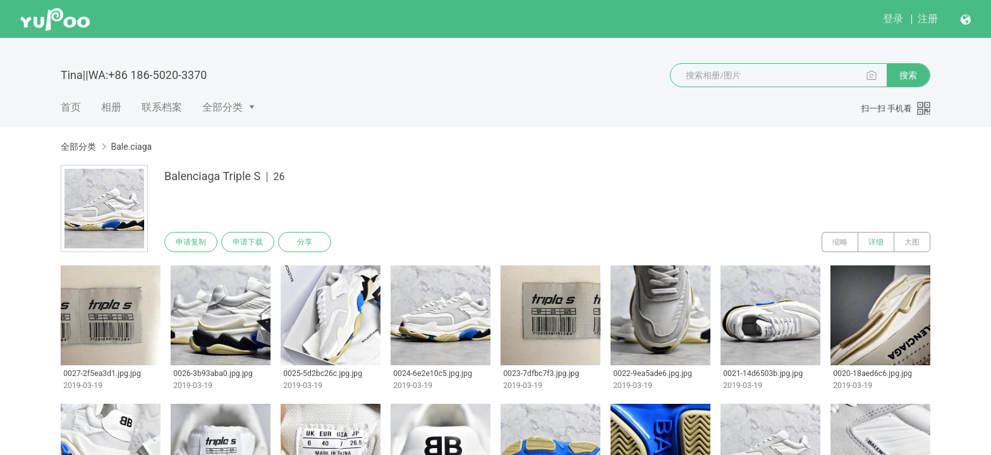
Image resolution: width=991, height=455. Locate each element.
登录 (893, 19)
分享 (304, 242)
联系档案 (162, 107)
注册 (928, 19)
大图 (912, 242)
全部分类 (222, 107)
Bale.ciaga (131, 147)
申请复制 (191, 242)
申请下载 (248, 242)
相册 (111, 107)
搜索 (908, 75)
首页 (71, 107)
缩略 (840, 242)
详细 (876, 242)
